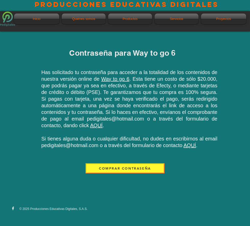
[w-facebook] (13, 208)
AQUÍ (96, 125)
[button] (130, 19)
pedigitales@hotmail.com (115, 119)
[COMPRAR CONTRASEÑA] (125, 168)
